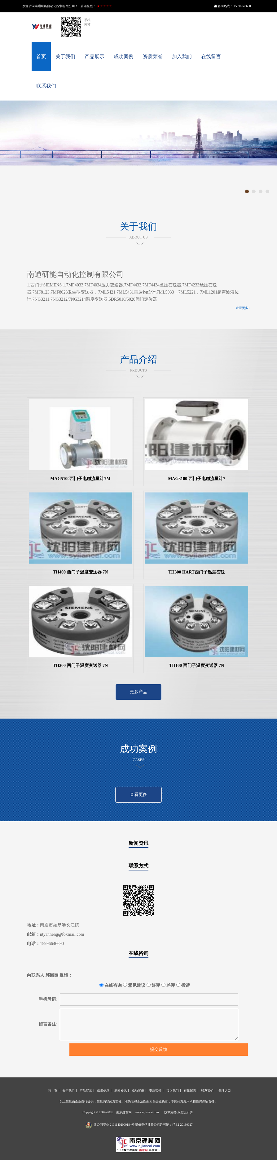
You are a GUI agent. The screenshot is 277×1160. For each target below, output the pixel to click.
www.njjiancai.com (147, 1112)
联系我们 (46, 85)
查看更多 (138, 794)
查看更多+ (243, 308)
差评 (168, 985)
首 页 (52, 1090)
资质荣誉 (153, 56)
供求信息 (103, 1090)
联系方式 (138, 865)
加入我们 (182, 56)
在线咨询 (138, 953)
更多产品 (138, 692)
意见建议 (134, 985)
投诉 (183, 985)
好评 (153, 985)
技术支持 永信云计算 (178, 1112)
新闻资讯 (138, 843)
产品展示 (94, 56)
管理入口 (224, 1090)
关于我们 (65, 56)
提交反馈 (158, 1049)
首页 (41, 56)
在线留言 (211, 56)
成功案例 (124, 56)
